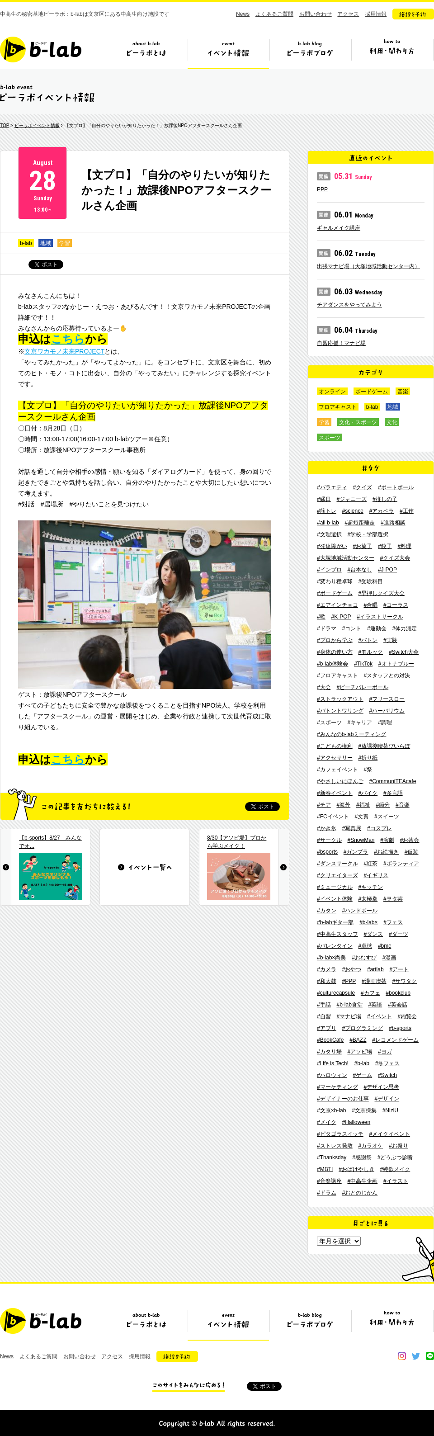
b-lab (26, 243)
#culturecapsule (336, 993)
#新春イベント (335, 793)
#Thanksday (331, 1157)
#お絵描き (386, 852)
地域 (45, 243)
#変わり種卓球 (335, 581)
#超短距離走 (359, 523)
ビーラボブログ (310, 53)
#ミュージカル (335, 887)
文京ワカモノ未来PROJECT (64, 351)
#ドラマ (326, 628)
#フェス (393, 922)
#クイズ (362, 487)
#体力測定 (404, 628)
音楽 (402, 391)
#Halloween (356, 1122)
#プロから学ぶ (335, 640)
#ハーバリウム (387, 711)
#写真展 (351, 828)
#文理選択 (329, 534)
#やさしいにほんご (340, 781)
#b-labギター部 (335, 922)
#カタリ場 (329, 1052)
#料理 (404, 546)
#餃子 (385, 546)
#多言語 (393, 793)
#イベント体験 (335, 899)
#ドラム (326, 1193)
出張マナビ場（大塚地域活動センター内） (368, 266)
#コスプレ (379, 828)
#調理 (385, 722)
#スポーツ (329, 722)
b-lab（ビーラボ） (40, 49)
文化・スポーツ (358, 422)
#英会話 (397, 1004)
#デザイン (386, 1099)
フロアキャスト (338, 407)
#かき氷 (326, 828)
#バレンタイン (335, 946)
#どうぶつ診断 (395, 1157)
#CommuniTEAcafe (392, 781)
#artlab (375, 969)
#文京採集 (364, 1110)
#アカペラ (381, 511)
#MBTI (325, 1169)
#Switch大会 (404, 652)
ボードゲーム (371, 391)
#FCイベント (333, 816)
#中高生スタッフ (337, 934)
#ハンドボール (359, 910)
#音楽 (403, 805)
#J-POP (387, 570)
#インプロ (329, 570)
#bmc (384, 946)
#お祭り (398, 1146)
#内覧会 (407, 1016)
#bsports (327, 852)
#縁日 (324, 499)
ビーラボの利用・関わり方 (392, 53)
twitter (416, 1356)
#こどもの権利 (335, 746)
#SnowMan (360, 840)
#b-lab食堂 (349, 1004)
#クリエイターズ (337, 875)
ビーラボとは (146, 53)
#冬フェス (387, 1063)
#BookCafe (330, 1040)
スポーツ (329, 438)
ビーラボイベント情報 (37, 125)
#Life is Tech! (333, 1063)
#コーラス (395, 605)
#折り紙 (367, 758)
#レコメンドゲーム (395, 1040)
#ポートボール (396, 487)
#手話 (324, 1004)
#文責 (361, 816)
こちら (68, 339)
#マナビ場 (348, 1016)
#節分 (383, 805)
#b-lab (361, 1063)
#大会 (324, 687)
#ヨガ (385, 1052)
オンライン (332, 391)
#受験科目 (370, 581)
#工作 (407, 511)
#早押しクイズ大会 (381, 593)
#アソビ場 (359, 1052)
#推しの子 (385, 499)
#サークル (329, 840)
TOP (4, 125)
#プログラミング (362, 1028)
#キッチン (370, 887)
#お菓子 (362, 546)
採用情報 (376, 14)
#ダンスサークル (337, 863)
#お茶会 (410, 840)
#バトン (367, 640)
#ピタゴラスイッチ (340, 1134)
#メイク (326, 1122)
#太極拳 (367, 899)
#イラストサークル (380, 617)
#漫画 (389, 957)
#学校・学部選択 (367, 534)
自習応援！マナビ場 (341, 343)
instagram (402, 1356)
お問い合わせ (315, 14)
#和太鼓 (326, 981)
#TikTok (363, 664)
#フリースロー (387, 699)
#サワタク (404, 981)
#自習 (324, 1016)
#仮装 (412, 852)
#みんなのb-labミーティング (351, 734)
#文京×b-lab (331, 1110)
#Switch (387, 1075)
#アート (399, 969)
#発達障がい (332, 546)
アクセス (348, 14)
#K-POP (341, 617)
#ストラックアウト (340, 699)
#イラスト (395, 1181)
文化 (392, 422)
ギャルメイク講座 (338, 228)
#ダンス (373, 934)
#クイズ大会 (395, 558)
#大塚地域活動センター (345, 558)
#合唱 (370, 605)
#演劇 (387, 840)
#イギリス (375, 875)
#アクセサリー (335, 758)
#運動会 (377, 628)
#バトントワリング (340, 711)
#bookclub (398, 993)
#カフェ (370, 993)
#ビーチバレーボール (362, 687)
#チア (324, 805)
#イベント (379, 1016)
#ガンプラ (356, 852)
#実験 (390, 640)
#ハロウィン (332, 1075)
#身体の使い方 (335, 652)
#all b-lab (328, 523)
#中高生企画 (362, 1181)
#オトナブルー (396, 664)
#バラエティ (332, 487)
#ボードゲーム (335, 593)
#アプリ (326, 1028)
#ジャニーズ (351, 499)
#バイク (367, 793)
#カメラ (326, 969)
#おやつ (351, 969)
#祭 (367, 769)
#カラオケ (370, 1146)
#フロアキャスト (337, 675)
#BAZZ (357, 1040)
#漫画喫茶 (374, 981)
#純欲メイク (395, 1169)
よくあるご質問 (274, 14)
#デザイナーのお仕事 (343, 1099)
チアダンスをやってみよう (349, 305)
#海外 (343, 805)
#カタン (326, 910)
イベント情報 (228, 53)
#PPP (349, 981)
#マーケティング (337, 1087)
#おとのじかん (359, 1193)
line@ (430, 1356)
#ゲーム (362, 1075)
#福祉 (363, 805)
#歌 (321, 617)
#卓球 (365, 946)
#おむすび (364, 957)
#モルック (370, 652)
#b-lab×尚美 (331, 957)
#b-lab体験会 (332, 664)
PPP (322, 189)
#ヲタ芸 (393, 899)
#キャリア (359, 722)
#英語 (375, 1004)
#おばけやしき (356, 1169)
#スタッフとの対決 (386, 675)
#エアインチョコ (337, 605)
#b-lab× (368, 922)
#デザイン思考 (381, 1087)
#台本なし (359, 570)
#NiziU (390, 1110)
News (243, 14)
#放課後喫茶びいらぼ (384, 746)
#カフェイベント (337, 769)
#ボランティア (401, 863)
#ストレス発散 (335, 1146)
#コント (351, 628)
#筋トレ (326, 511)
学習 (64, 243)
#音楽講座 (329, 1181)
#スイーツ (386, 816)
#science (352, 511)
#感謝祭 (362, 1157)
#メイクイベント (389, 1134)
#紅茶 (370, 863)
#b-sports (400, 1028)
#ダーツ (398, 934)
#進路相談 (393, 523)
